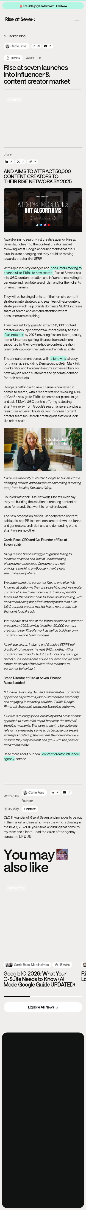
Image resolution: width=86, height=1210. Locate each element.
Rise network (14, 335)
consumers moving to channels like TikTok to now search (43, 270)
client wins (58, 358)
